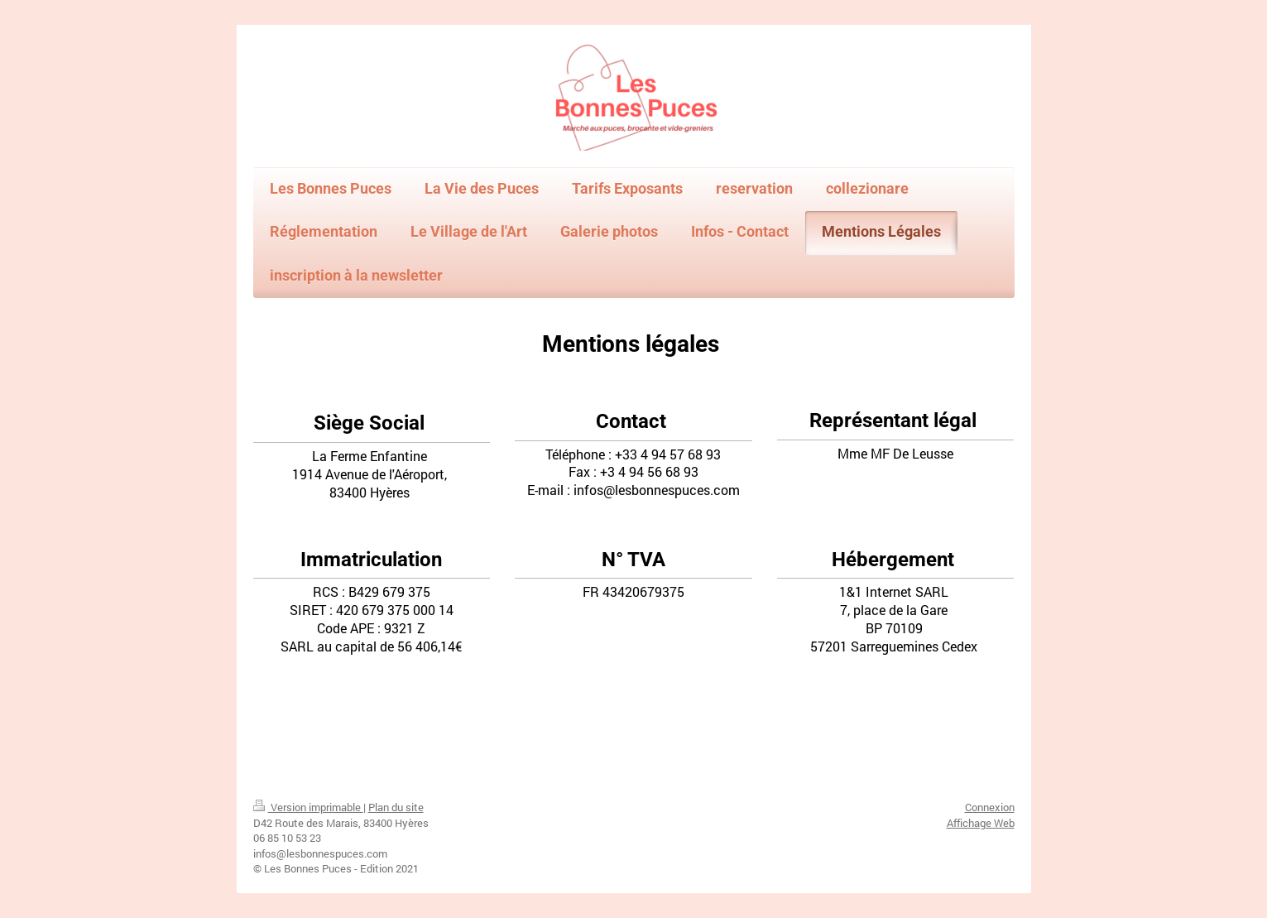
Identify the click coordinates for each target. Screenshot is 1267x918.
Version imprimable (308, 807)
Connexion (990, 807)
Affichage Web (981, 822)
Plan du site (396, 807)
